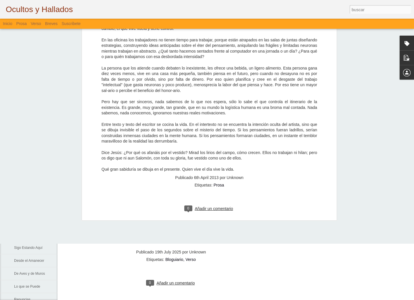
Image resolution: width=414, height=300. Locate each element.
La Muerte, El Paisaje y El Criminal (40, 183)
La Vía (19, 235)
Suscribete (71, 23)
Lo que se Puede (27, 286)
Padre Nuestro (25, 222)
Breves (51, 23)
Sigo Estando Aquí (28, 248)
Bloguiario (174, 259)
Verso (36, 23)
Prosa (219, 91)
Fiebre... (20, 196)
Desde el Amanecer (29, 261)
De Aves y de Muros (29, 274)
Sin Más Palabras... (29, 209)
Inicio (7, 23)
